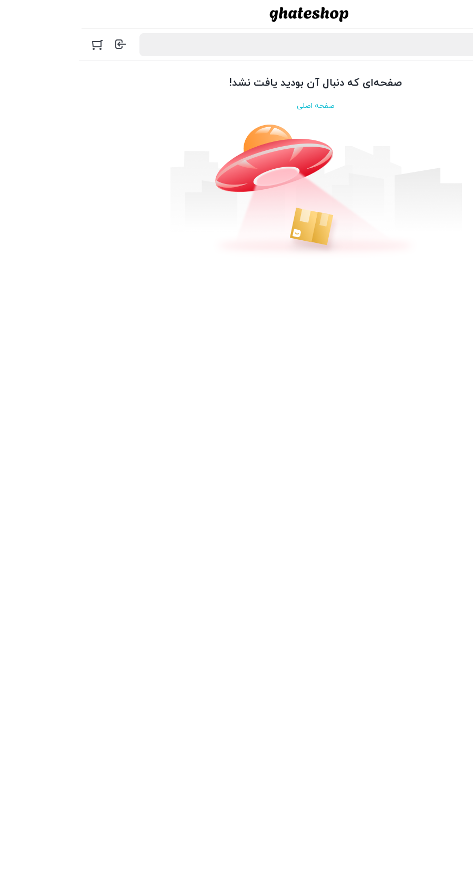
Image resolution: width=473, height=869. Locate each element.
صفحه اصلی (237, 106)
